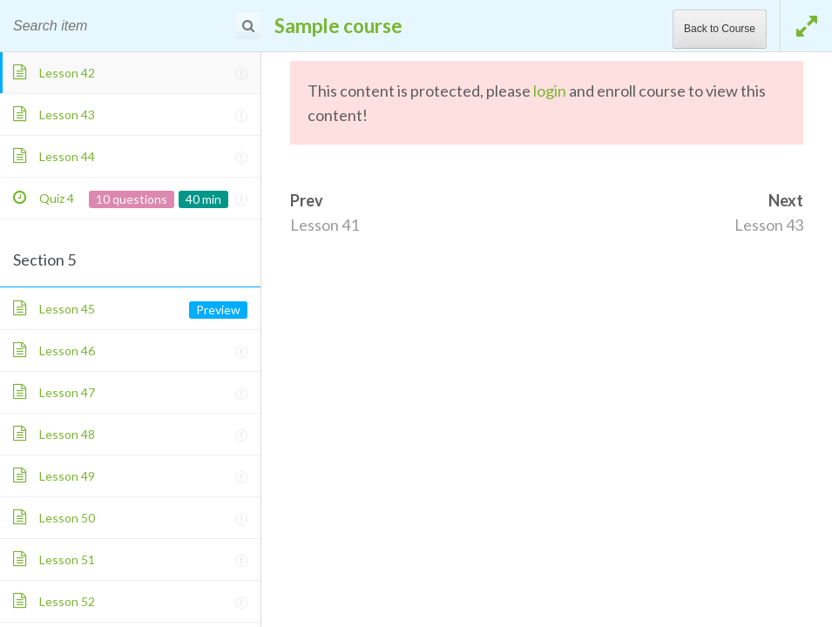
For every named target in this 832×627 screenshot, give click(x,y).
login (549, 90)
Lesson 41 (324, 224)
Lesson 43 (768, 224)
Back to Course (719, 29)
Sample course (338, 25)
